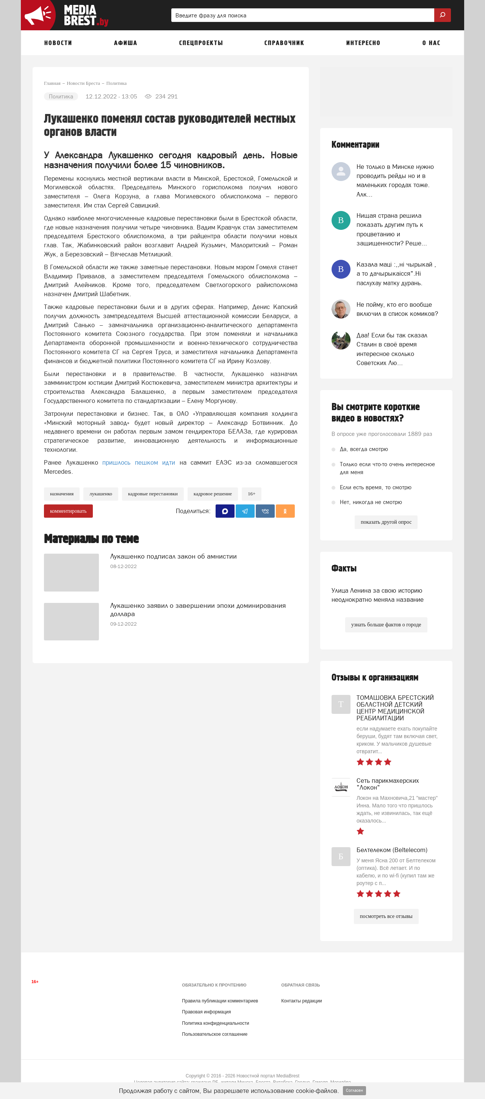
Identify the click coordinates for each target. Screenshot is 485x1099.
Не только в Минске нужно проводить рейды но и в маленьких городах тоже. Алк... (395, 180)
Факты (344, 568)
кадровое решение (213, 493)
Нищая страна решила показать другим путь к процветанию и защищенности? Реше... (392, 229)
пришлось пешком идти (138, 462)
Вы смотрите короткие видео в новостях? (376, 412)
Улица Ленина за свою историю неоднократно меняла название (378, 595)
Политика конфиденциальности (215, 1023)
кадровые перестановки (153, 493)
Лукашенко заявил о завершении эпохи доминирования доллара (198, 609)
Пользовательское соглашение (214, 1034)
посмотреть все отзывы (386, 916)
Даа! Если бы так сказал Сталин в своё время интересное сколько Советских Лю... (392, 349)
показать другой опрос (386, 522)
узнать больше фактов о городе (386, 625)
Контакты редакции (301, 1001)
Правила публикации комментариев (220, 1001)
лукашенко (100, 493)
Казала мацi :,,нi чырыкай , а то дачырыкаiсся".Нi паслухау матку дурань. (396, 274)
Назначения (62, 493)
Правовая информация (206, 1012)
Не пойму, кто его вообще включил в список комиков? (397, 309)
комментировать (68, 511)
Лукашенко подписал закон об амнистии (173, 556)
